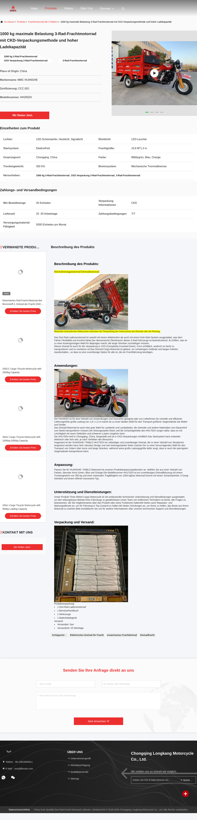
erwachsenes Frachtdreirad (122, 635)
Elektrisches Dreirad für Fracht (87, 635)
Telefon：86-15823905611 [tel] (17, 762)
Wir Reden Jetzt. (24, 115)
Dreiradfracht (147, 635)
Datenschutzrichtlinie (19, 809)
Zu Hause (9, 22)
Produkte (51, 8)
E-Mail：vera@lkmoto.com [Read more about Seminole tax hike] (17, 768)
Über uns (86, 8)
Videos (68, 8)
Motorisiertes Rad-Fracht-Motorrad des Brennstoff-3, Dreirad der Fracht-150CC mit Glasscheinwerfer (22, 304)
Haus (34, 8)
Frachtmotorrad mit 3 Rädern (43, 22)
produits (21, 22)
